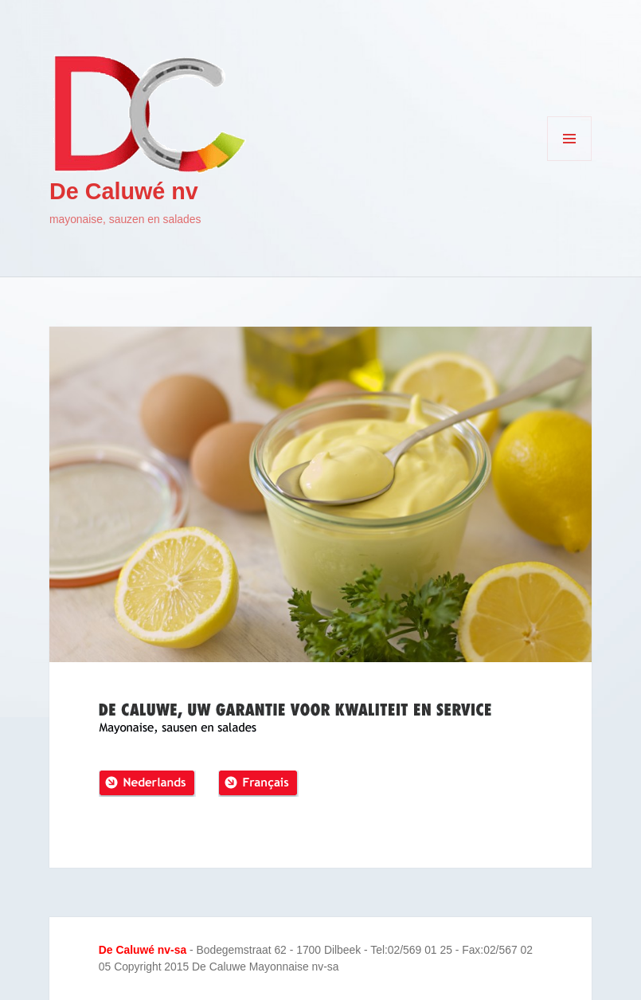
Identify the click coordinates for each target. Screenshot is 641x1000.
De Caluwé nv (123, 191)
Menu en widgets (570, 160)
